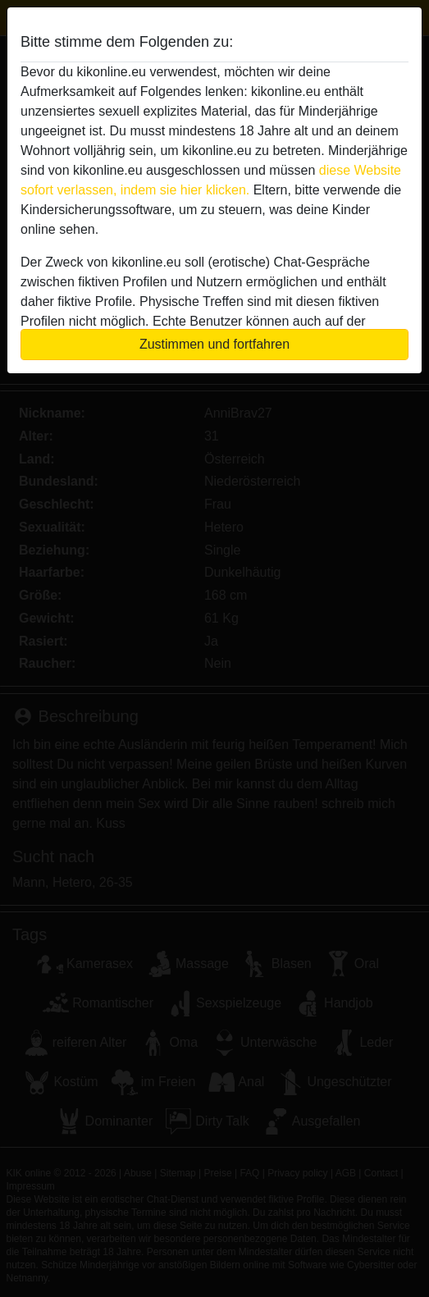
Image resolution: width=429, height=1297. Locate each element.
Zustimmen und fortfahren (214, 344)
